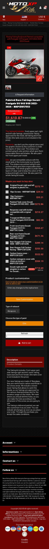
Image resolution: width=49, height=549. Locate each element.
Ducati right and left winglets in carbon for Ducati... (18, 269)
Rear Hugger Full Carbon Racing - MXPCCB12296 (20, 249)
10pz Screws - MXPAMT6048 (22, 192)
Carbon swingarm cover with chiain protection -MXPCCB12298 (22, 261)
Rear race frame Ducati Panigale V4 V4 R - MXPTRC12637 (20, 236)
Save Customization (24, 299)
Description (12, 360)
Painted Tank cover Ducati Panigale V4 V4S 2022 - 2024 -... (22, 204)
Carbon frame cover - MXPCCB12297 (19, 254)
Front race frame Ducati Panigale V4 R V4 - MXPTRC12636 (20, 228)
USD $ (41, 18)
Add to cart (24, 343)
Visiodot (24, 542)
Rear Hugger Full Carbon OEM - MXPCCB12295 (20, 243)
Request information (24, 95)
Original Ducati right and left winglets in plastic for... (22, 186)
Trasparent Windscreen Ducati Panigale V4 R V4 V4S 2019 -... (22, 220)
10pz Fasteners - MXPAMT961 (17, 197)
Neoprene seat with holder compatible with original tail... (21, 212)
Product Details (14, 364)
